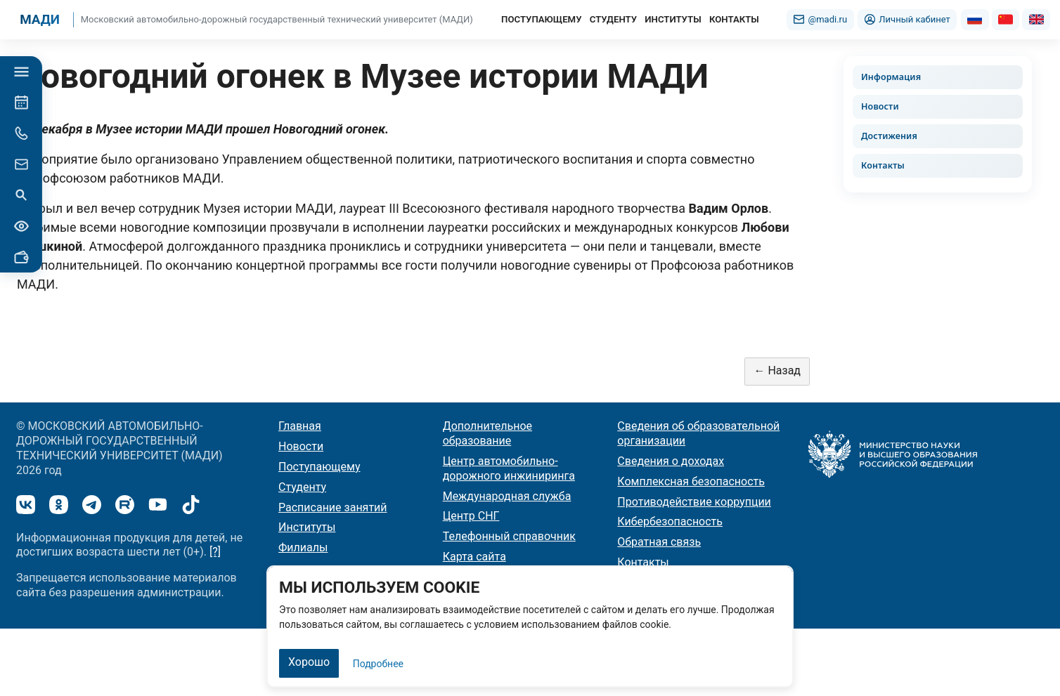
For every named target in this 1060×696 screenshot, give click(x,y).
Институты (306, 527)
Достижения (889, 136)
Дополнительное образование (487, 433)
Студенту (302, 487)
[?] (215, 551)
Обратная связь (659, 542)
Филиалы (303, 547)
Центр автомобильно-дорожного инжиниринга (509, 468)
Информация (891, 77)
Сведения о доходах (670, 461)
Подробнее (378, 663)
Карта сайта (474, 556)
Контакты (883, 165)
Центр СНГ (471, 516)
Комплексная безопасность (691, 481)
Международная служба (507, 496)
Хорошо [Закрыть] (309, 662)
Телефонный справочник (509, 536)
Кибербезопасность (670, 521)
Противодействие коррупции (694, 501)
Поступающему (319, 466)
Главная (299, 426)
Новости (880, 106)
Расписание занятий (332, 507)
